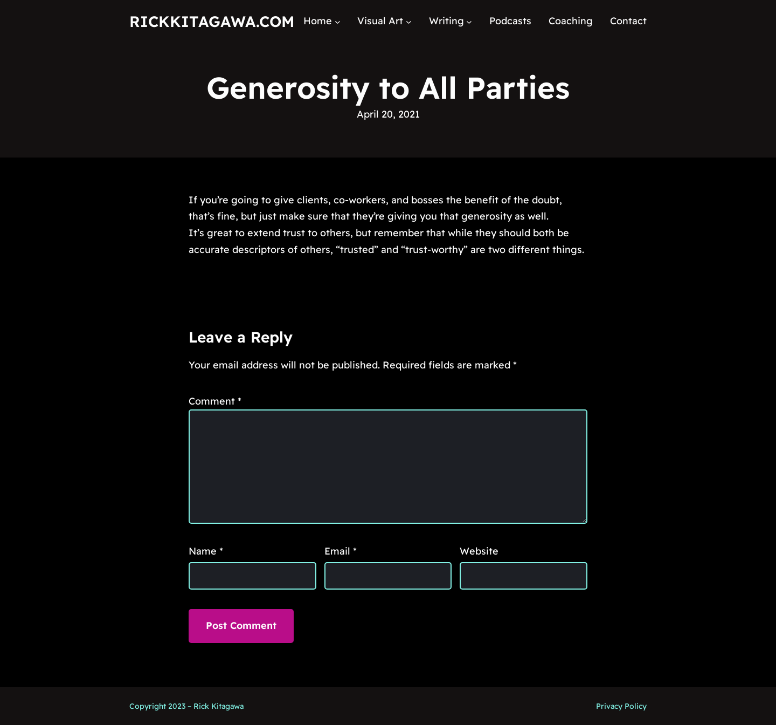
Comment (215, 401)
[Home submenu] (338, 21)
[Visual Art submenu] (409, 21)
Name (206, 551)
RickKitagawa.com (211, 21)
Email (340, 551)
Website (479, 551)
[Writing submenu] (469, 21)
